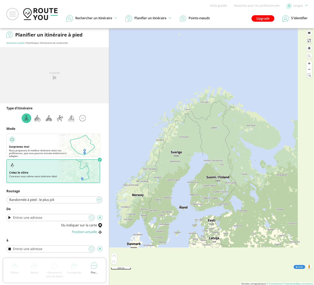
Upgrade (263, 18)
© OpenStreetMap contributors (298, 283)
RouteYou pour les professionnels (257, 5)
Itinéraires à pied (15, 42)
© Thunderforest (274, 283)
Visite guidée (218, 5)
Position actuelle (87, 232)
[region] (211, 156)
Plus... (94, 268)
